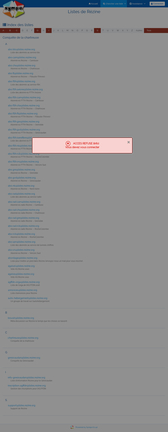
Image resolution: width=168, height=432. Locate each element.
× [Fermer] (128, 142)
